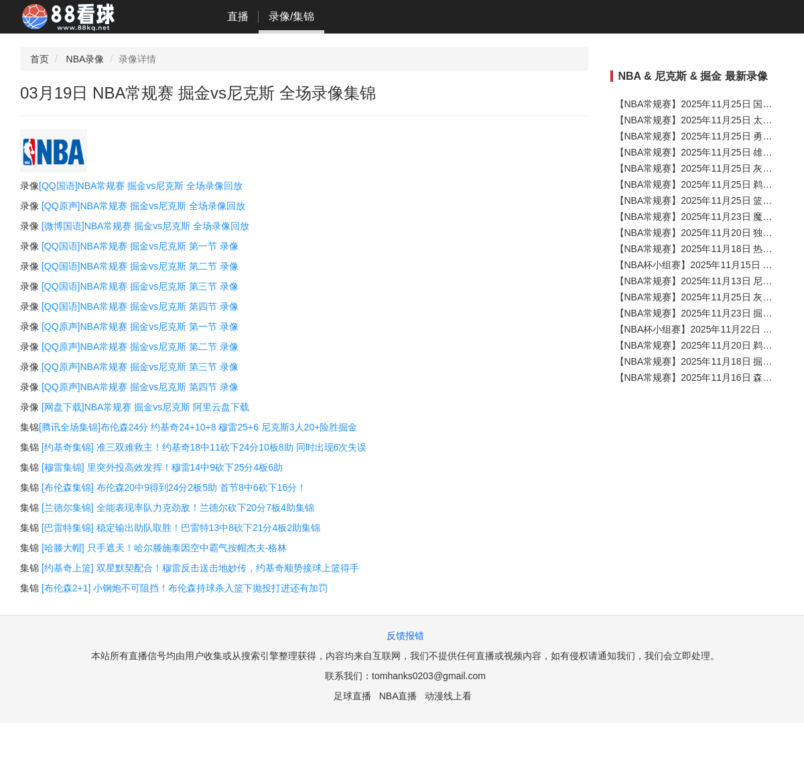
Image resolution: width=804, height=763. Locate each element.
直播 (238, 16)
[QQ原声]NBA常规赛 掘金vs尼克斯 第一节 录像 (140, 326)
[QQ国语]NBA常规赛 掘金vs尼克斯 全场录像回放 (141, 185)
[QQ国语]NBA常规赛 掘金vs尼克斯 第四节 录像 (140, 306)
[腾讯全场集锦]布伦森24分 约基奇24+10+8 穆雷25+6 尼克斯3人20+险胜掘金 (198, 427)
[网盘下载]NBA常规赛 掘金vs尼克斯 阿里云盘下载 (145, 407)
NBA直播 (398, 696)
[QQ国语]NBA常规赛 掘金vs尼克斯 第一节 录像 (140, 246)
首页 (39, 59)
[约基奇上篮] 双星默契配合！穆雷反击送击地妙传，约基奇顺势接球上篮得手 (200, 568)
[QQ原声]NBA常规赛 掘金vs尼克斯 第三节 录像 (140, 366)
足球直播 (352, 696)
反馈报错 (405, 635)
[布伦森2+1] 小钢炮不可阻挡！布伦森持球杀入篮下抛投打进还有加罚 (185, 588)
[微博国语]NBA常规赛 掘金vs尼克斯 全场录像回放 (145, 226)
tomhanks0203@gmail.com (429, 675)
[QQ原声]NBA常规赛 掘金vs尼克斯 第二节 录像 (140, 346)
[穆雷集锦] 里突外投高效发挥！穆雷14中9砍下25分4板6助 (162, 467)
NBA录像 (85, 59)
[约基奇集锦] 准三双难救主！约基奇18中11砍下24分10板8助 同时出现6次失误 (204, 447)
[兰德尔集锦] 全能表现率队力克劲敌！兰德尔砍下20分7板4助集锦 (178, 507)
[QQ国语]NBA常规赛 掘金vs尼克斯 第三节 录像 (140, 286)
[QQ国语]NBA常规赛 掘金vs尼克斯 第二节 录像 (140, 266)
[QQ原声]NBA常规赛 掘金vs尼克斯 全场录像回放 (143, 205)
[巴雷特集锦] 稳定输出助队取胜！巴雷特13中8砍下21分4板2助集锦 (181, 527)
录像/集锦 (291, 16)
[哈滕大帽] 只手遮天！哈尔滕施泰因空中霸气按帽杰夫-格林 (164, 547)
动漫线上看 (448, 696)
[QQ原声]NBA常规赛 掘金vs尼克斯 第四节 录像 (140, 387)
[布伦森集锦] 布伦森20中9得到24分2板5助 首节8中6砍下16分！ (174, 487)
